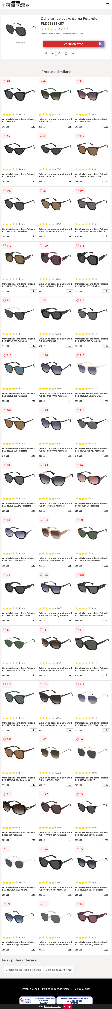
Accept (67, 1006)
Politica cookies (82, 988)
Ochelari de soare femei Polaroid (23, 969)
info (33, 126)
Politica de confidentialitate (57, 988)
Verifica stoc (84, 44)
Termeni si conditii (30, 988)
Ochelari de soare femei (59, 969)
